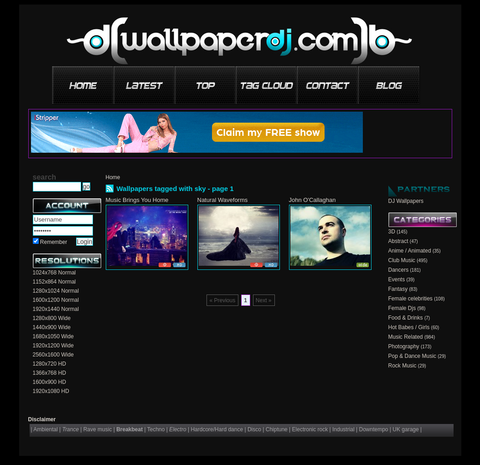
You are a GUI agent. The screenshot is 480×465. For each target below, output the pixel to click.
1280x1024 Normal (56, 291)
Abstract (398, 241)
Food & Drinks (405, 318)
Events (396, 279)
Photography (403, 346)
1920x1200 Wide (53, 345)
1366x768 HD (49, 373)
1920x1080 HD (51, 391)
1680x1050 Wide (53, 336)
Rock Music (402, 365)
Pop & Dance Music (412, 356)
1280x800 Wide (52, 318)
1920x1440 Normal (56, 309)
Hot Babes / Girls (409, 327)
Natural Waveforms (222, 199)
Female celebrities (410, 298)
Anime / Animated (409, 251)
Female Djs (402, 308)
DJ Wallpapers (406, 201)
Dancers (398, 270)
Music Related (405, 337)
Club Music (401, 260)
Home (113, 177)
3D (391, 231)
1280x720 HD (49, 364)
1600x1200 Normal (56, 300)
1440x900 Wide (52, 327)
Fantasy (398, 289)
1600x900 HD (49, 382)
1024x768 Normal (54, 272)
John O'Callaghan (312, 199)
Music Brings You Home (137, 199)
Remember (53, 242)
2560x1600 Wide (53, 354)
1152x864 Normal (54, 282)
